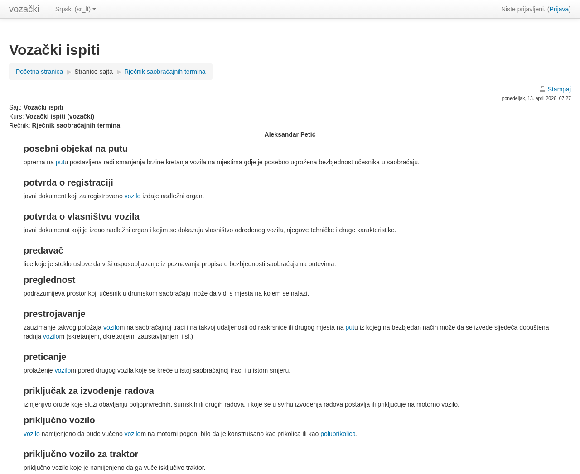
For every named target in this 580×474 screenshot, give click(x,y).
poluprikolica (338, 433)
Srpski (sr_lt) (76, 9)
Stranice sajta (93, 71)
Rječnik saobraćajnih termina (165, 71)
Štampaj (559, 89)
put (60, 162)
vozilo (133, 196)
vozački (24, 9)
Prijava (559, 9)
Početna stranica (39, 71)
